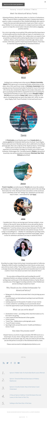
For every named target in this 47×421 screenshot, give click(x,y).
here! (34, 194)
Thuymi (23, 135)
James (23, 219)
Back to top (23, 417)
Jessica (23, 183)
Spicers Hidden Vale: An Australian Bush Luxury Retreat (27, 372)
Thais (23, 259)
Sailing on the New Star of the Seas (20, 403)
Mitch (23, 77)
